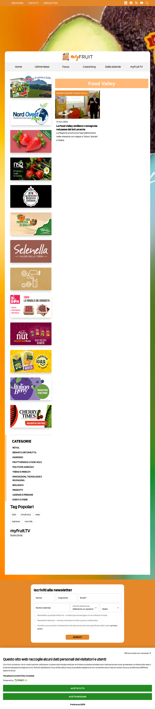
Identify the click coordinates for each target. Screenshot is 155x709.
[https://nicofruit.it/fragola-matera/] (30, 144)
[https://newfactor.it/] (30, 336)
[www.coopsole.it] (30, 308)
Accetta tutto (77, 688)
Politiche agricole (23, 467)
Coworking (89, 66)
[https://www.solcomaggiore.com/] (30, 281)
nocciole (28, 521)
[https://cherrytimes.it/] (30, 418)
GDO (14, 514)
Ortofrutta (26, 514)
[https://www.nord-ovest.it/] (30, 116)
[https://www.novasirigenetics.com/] (30, 171)
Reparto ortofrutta (24, 452)
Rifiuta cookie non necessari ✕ (137, 653)
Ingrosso (17, 457)
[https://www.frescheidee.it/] (30, 363)
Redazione (17, 3)
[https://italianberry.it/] (30, 391)
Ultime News (42, 66)
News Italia (80, 93)
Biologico (17, 485)
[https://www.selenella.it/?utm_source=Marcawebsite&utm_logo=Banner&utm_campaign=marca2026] (30, 253)
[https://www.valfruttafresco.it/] (30, 226)
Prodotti (17, 489)
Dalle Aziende (113, 66)
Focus (65, 66)
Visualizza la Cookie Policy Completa (18, 676)
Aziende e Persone (22, 494)
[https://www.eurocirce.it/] (30, 89)
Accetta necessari (77, 696)
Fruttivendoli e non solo (27, 462)
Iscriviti (77, 637)
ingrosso (16, 521)
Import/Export (64, 93)
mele (37, 514)
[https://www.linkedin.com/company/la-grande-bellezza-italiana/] (30, 199)
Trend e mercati (21, 471)
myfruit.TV (136, 66)
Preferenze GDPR (77, 704)
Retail (16, 447)
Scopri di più (16, 535)
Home (18, 66)
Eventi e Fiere (20, 499)
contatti (33, 3)
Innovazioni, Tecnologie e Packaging (27, 478)
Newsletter (51, 3)
